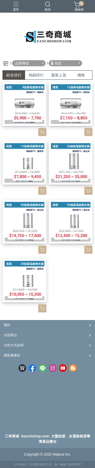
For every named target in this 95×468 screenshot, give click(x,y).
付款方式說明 (14, 345)
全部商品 (10, 335)
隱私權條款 (12, 355)
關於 (7, 325)
